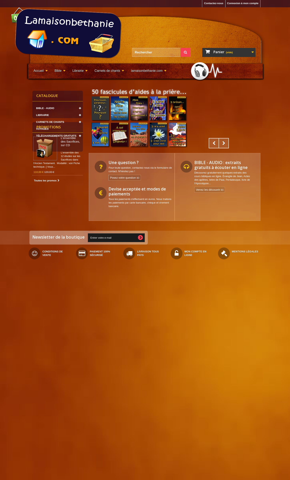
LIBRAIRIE (42, 115)
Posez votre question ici (124, 177)
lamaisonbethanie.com (147, 70)
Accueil (39, 70)
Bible (58, 70)
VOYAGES (42, 128)
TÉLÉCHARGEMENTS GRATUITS (56, 135)
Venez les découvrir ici (209, 189)
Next (224, 143)
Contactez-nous (214, 3)
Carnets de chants (107, 70)
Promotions (48, 153)
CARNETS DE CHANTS (50, 121)
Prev (214, 143)
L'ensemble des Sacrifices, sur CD (70, 167)
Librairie (78, 70)
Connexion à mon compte (242, 3)
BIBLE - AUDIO (45, 108)
